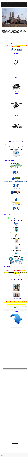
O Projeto (7, 2)
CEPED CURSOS (24, 2)
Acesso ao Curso (3, 4)
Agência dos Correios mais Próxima (13, 2)
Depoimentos (20, 2)
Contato (7, 4)
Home (2, 2)
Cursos (4, 2)
